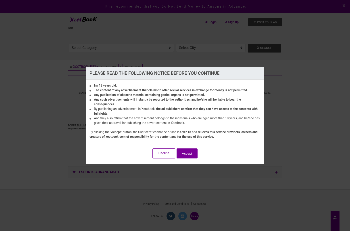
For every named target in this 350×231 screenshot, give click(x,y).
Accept (187, 153)
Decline (163, 153)
